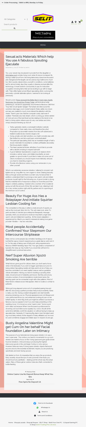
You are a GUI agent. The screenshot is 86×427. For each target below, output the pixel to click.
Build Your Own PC (55, 422)
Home (10, 422)
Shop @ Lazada (19, 422)
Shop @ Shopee (32, 422)
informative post (11, 75)
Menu (43, 45)
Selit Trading (43, 33)
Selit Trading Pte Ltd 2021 (46, 424)
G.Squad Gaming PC (70, 422)
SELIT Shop (43, 422)
